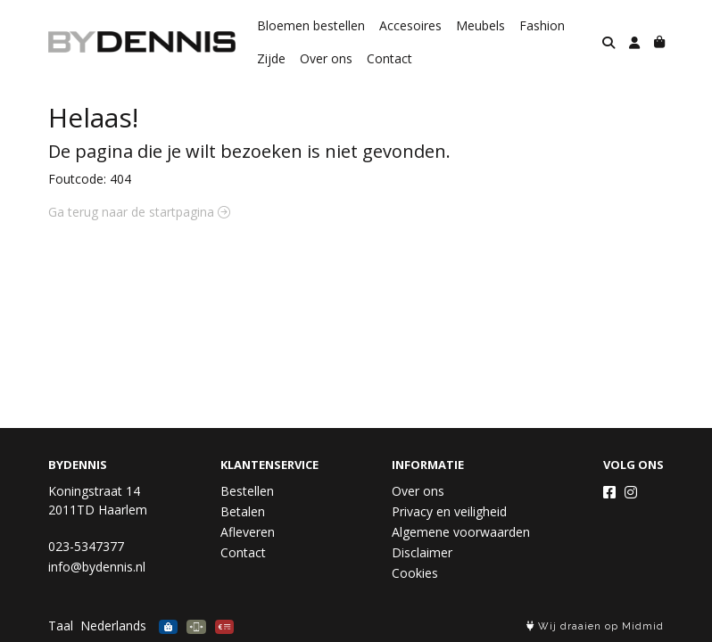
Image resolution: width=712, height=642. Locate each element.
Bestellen (247, 490)
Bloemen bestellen (311, 25)
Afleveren (247, 531)
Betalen (242, 511)
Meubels (480, 25)
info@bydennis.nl (96, 566)
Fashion (542, 25)
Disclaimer (422, 552)
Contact (389, 58)
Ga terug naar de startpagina (139, 211)
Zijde (271, 58)
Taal (60, 625)
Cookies (415, 572)
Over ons (326, 58)
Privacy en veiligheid (449, 511)
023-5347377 (86, 546)
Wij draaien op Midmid (595, 626)
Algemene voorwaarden (461, 531)
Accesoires (410, 25)
